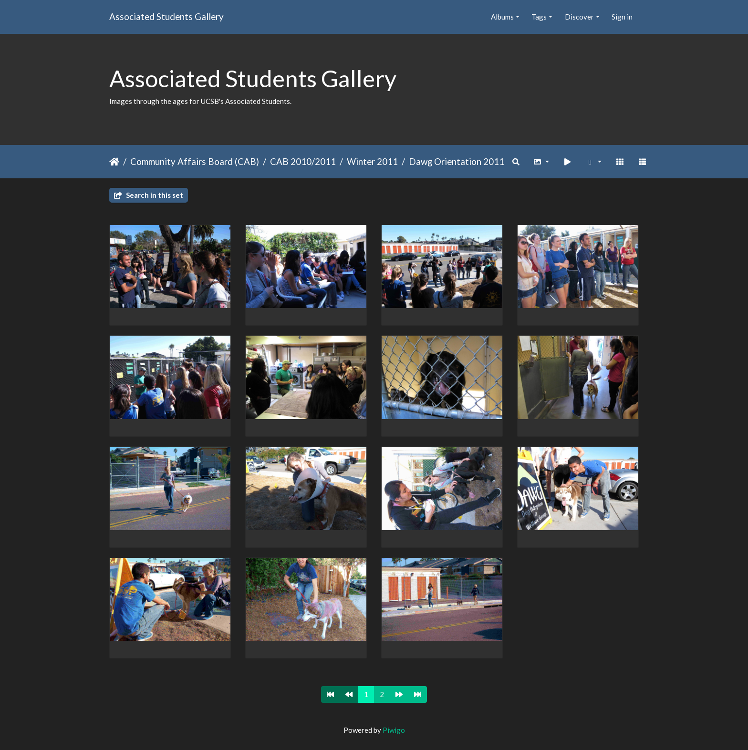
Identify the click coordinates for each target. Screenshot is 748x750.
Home (114, 161)
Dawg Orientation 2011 (456, 161)
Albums (502, 16)
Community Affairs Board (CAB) (194, 161)
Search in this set (148, 195)
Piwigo (394, 730)
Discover (579, 16)
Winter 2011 (372, 161)
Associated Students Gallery (166, 16)
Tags (539, 16)
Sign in (622, 16)
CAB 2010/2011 (303, 161)
